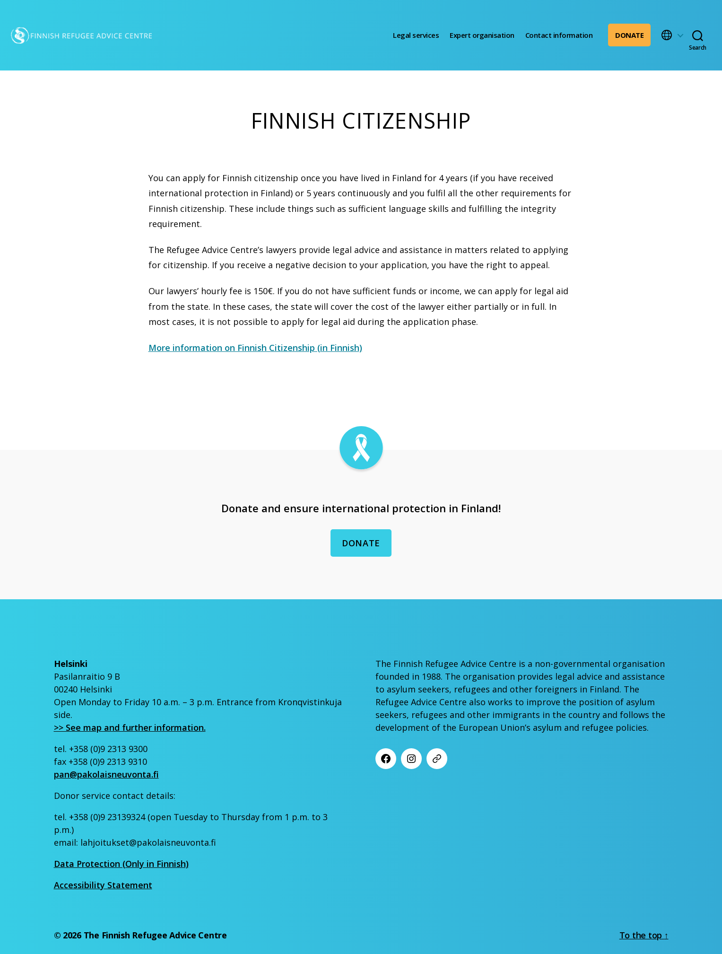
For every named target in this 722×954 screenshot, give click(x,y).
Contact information (559, 35)
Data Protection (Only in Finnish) (121, 863)
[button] (672, 35)
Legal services (416, 35)
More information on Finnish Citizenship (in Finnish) (255, 347)
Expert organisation (482, 35)
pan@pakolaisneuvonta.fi (106, 774)
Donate (629, 35)
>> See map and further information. (130, 727)
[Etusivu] (81, 35)
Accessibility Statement (103, 885)
